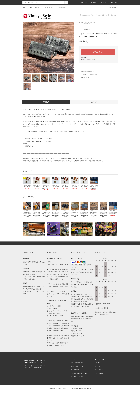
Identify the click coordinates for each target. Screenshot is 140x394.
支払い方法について (77, 362)
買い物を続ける (84, 77)
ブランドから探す (47, 7)
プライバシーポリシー (78, 377)
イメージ (94, 102)
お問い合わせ (111, 7)
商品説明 (46, 102)
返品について (84, 57)
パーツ (84, 22)
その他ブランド (86, 23)
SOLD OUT (98, 52)
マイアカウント (99, 359)
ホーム (24, 7)
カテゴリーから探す (34, 7)
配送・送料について (77, 366)
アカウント (82, 2)
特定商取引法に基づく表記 (88, 60)
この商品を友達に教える (86, 71)
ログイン (102, 2)
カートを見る (99, 370)
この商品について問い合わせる (88, 74)
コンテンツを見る (60, 7)
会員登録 (92, 2)
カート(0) (113, 2)
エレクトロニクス (91, 22)
